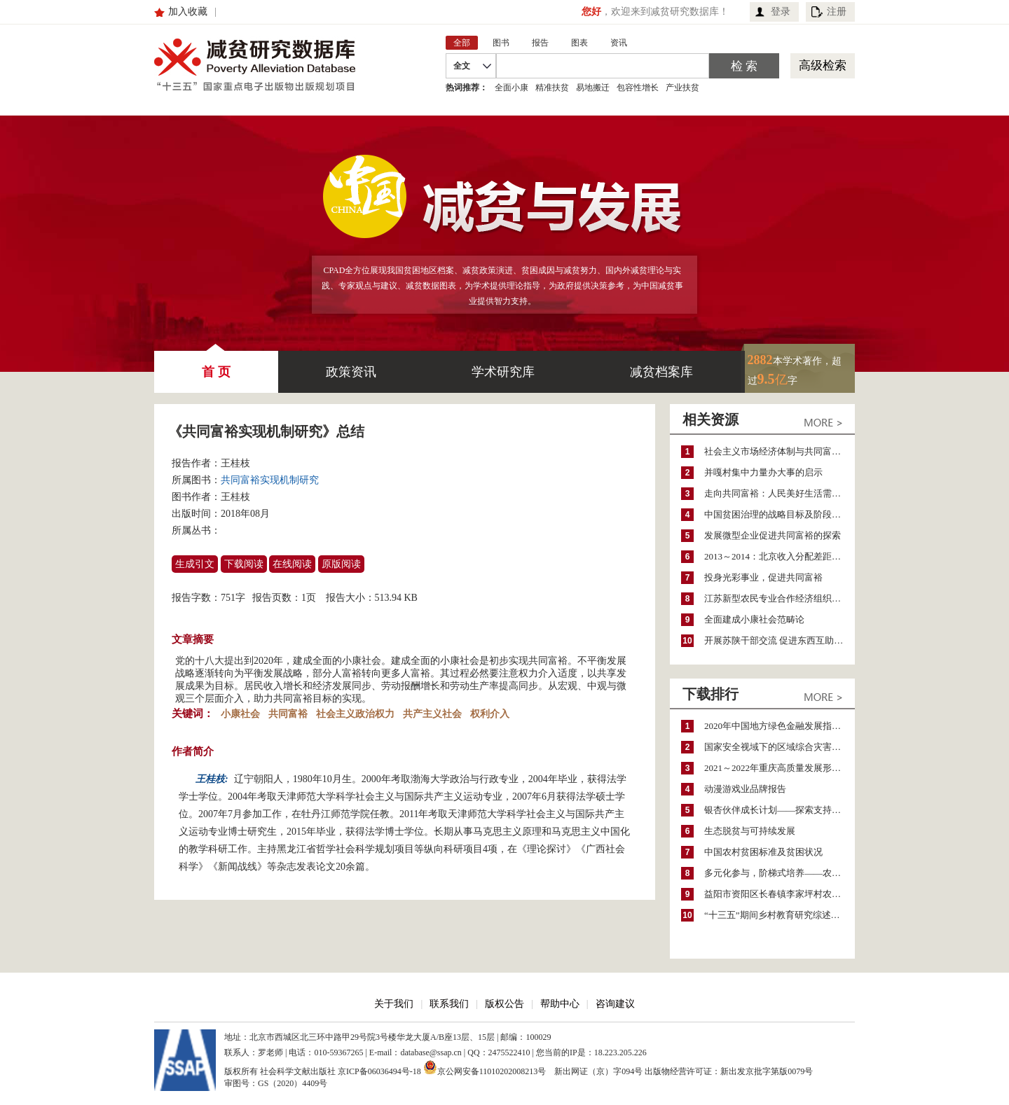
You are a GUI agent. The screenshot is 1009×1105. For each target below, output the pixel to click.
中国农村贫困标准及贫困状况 (763, 852)
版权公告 (504, 1004)
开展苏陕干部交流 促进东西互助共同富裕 (779, 640)
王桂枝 (235, 463)
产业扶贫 (682, 87)
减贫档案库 (661, 372)
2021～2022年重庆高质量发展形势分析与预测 (779, 768)
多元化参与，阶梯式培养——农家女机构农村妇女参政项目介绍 (779, 873)
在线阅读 (292, 564)
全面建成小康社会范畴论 (754, 619)
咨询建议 (615, 1004)
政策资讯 (351, 372)
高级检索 (822, 65)
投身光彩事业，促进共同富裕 (763, 577)
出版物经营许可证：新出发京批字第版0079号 (729, 1071)
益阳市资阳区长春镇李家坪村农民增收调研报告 (779, 894)
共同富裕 (288, 714)
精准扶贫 (552, 87)
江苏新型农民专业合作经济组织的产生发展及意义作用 (779, 598)
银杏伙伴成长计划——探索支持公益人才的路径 (779, 810)
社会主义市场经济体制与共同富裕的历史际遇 (779, 451)
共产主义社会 (432, 714)
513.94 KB (396, 597)
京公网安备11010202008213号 (485, 1067)
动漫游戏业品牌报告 (745, 789)
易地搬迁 (593, 87)
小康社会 (240, 714)
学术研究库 (503, 372)
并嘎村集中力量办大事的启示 (763, 472)
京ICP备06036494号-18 (379, 1071)
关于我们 (393, 1004)
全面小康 (511, 87)
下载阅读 (243, 564)
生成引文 (194, 564)
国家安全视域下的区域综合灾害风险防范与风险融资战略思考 (779, 747)
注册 (836, 11)
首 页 (216, 365)
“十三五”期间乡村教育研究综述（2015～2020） (779, 915)
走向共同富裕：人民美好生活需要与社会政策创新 (779, 493)
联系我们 (449, 1004)
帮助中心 (559, 1004)
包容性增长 (638, 87)
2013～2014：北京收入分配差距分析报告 (779, 556)
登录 (780, 11)
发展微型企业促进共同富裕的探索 (772, 535)
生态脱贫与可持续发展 (749, 831)
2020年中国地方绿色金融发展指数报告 (779, 726)
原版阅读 (341, 564)
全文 (461, 66)
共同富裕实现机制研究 (270, 480)
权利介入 (489, 714)
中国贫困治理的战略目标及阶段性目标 (779, 514)
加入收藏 (187, 11)
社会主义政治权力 (355, 714)
